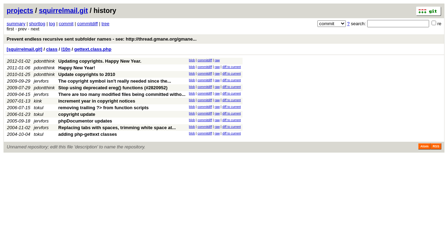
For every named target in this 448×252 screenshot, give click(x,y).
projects (20, 10)
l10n (65, 49)
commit (66, 23)
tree (105, 23)
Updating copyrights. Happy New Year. (99, 61)
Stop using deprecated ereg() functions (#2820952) (113, 87)
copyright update (76, 114)
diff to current (231, 67)
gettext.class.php (92, 49)
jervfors (41, 81)
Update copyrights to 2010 (86, 74)
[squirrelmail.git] (24, 49)
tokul (38, 107)
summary (16, 23)
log (52, 23)
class (52, 49)
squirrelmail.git (63, 10)
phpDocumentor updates (85, 121)
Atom (424, 146)
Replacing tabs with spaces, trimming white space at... (117, 127)
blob (192, 60)
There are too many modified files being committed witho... (122, 94)
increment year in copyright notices (96, 101)
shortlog (37, 23)
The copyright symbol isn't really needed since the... (114, 81)
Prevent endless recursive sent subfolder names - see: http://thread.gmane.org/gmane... (102, 39)
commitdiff (87, 23)
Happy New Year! (76, 67)
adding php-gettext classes (87, 134)
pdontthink (44, 61)
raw (217, 60)
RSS (436, 146)
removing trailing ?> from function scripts (103, 107)
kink (38, 101)
